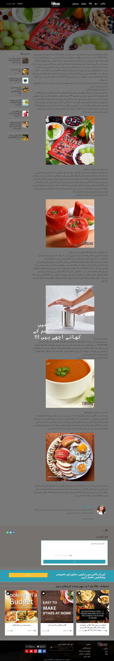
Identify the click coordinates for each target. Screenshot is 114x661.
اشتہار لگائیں (86, 648)
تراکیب (102, 3)
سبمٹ (74, 561)
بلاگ (90, 3)
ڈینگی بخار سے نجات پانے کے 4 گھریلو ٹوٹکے (14, 136)
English (20, 3)
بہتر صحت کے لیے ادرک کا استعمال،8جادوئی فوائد (16, 90)
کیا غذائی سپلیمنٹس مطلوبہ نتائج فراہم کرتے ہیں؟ (15, 102)
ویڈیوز (83, 3)
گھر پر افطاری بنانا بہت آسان (57, 625)
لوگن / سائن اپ (10, 3)
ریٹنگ (70, 555)
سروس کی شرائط (84, 651)
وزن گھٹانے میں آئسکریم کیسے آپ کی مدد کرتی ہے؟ (15, 113)
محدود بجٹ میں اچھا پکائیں (21, 625)
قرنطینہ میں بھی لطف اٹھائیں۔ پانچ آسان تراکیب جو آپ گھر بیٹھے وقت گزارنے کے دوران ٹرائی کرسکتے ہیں (93, 627)
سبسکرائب (28, 575)
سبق (96, 3)
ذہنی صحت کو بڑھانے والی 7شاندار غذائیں (15, 79)
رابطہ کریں (86, 656)
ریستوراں (75, 3)
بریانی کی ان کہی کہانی (16, 70)
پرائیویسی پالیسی (84, 653)
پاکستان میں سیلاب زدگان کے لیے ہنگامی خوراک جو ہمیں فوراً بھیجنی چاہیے (15, 125)
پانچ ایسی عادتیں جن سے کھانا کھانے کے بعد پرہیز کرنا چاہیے (14, 60)
